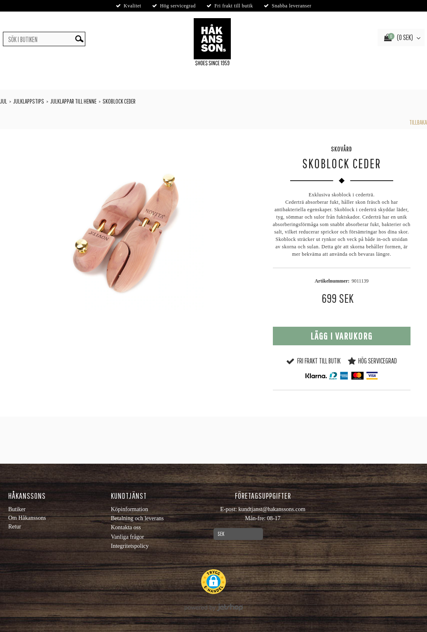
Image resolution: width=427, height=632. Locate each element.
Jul (3, 101)
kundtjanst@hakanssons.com (271, 509)
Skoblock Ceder (119, 101)
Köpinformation (129, 509)
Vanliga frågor (127, 537)
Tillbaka (418, 122)
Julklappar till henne (73, 101)
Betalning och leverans (137, 518)
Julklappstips (28, 101)
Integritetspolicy (130, 546)
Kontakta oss (126, 527)
